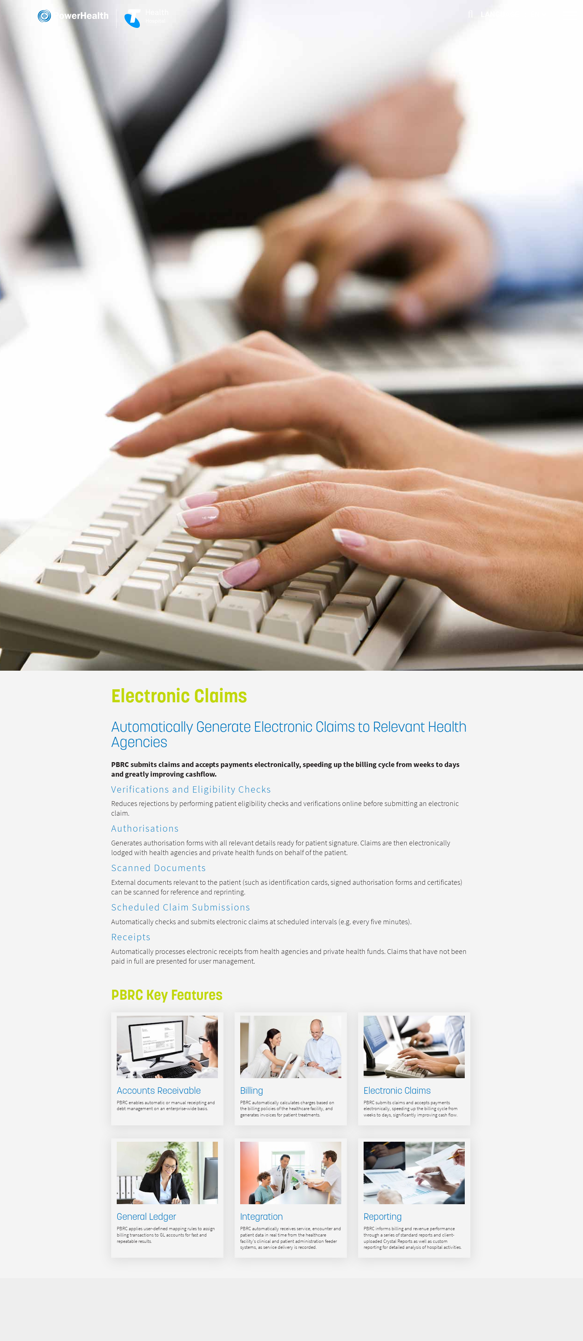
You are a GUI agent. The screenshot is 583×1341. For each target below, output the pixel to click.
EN (538, 14)
